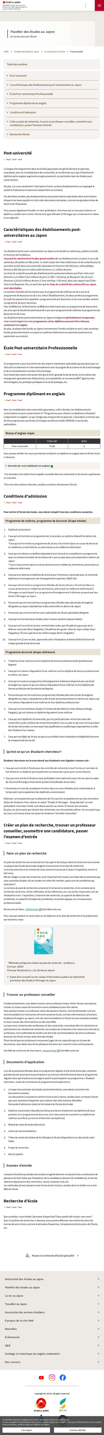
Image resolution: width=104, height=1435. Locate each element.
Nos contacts (12, 1362)
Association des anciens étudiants (25, 1312)
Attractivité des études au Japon (24, 1279)
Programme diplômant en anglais (28, 103)
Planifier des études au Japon (22, 1287)
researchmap (51, 1050)
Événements (12, 1337)
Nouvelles (11, 1329)
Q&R (7, 1345)
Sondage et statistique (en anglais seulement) (32, 1353)
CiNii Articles (33, 909)
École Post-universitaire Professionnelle (31, 94)
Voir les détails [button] (78, 1430)
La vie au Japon (14, 1295)
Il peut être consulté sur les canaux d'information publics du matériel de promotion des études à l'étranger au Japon (47, 978)
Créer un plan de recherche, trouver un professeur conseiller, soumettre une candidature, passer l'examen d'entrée (51, 123)
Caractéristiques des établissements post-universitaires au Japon (45, 84)
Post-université (18, 75)
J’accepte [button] (26, 1430)
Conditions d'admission (23, 112)
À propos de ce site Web (19, 1320)
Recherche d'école (19, 134)
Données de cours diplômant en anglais (30, 465)
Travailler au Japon (16, 1304)
